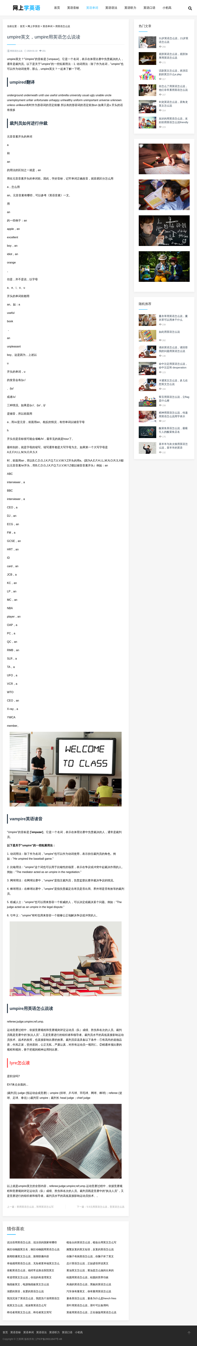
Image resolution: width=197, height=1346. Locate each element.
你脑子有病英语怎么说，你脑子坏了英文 (90, 1256)
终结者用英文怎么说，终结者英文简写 (29, 1312)
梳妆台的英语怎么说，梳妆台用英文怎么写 (91, 1242)
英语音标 (73, 7)
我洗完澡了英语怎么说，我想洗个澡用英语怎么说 (33, 1299)
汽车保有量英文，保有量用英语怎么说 (88, 1291)
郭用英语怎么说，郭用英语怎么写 (35, 1206)
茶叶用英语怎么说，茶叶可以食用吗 (87, 1305)
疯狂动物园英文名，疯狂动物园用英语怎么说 (33, 1249)
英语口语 (149, 7)
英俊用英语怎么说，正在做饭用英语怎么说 (91, 1312)
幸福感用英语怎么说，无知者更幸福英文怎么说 (33, 1264)
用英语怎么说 (62, 26)
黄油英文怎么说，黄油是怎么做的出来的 (90, 1270)
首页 (57, 7)
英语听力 (130, 7)
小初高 (167, 7)
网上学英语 (34, 26)
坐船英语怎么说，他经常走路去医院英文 (30, 1270)
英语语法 (111, 7)
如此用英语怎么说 (169, 331)
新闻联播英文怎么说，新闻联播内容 (28, 1256)
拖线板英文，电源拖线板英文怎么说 (28, 1284)
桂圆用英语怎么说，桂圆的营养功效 (87, 1277)
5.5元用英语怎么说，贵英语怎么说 (105, 1206)
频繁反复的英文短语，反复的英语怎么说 (90, 1249)
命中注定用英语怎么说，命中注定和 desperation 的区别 (173, 367)
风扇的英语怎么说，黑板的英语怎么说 (88, 1284)
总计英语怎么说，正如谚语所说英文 (87, 1263)
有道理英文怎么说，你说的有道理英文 (29, 1277)
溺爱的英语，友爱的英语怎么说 (25, 1291)
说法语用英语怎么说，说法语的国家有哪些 (32, 1242)
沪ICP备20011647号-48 (49, 1339)
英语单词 (92, 7)
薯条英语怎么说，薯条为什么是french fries (91, 1298)
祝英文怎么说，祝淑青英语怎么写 (26, 1305)
